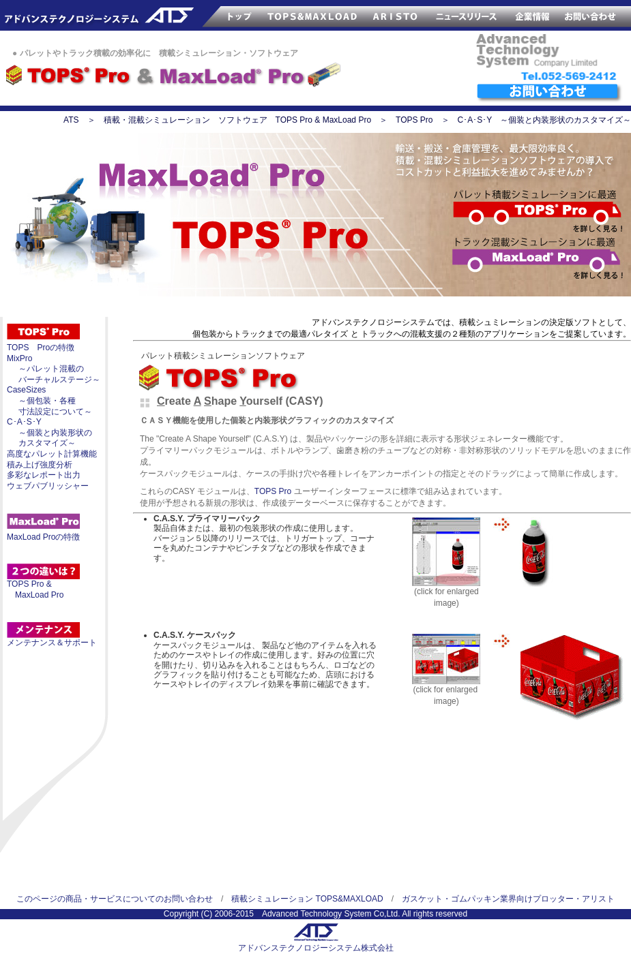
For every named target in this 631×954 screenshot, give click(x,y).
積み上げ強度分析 (39, 465)
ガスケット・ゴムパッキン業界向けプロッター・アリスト (508, 899)
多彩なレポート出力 (43, 475)
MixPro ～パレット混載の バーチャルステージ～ (53, 369)
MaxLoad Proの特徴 (43, 537)
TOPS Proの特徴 (40, 347)
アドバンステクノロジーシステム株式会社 (316, 948)
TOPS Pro (414, 120)
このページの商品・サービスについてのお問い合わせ (114, 899)
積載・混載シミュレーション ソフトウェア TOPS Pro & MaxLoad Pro (238, 120)
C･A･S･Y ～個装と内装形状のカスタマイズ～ (544, 120)
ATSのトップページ (222, 15)
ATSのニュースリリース (467, 15)
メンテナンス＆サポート (52, 642)
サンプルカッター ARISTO (395, 15)
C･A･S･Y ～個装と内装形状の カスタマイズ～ (49, 432)
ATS (70, 120)
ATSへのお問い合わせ (549, 93)
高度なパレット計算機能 (52, 454)
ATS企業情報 (532, 15)
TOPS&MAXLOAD (313, 15)
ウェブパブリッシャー (48, 486)
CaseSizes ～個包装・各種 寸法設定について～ (49, 400)
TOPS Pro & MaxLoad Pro (35, 589)
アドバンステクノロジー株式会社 (90, 15)
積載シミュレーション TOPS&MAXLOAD (307, 899)
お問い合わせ (594, 15)
